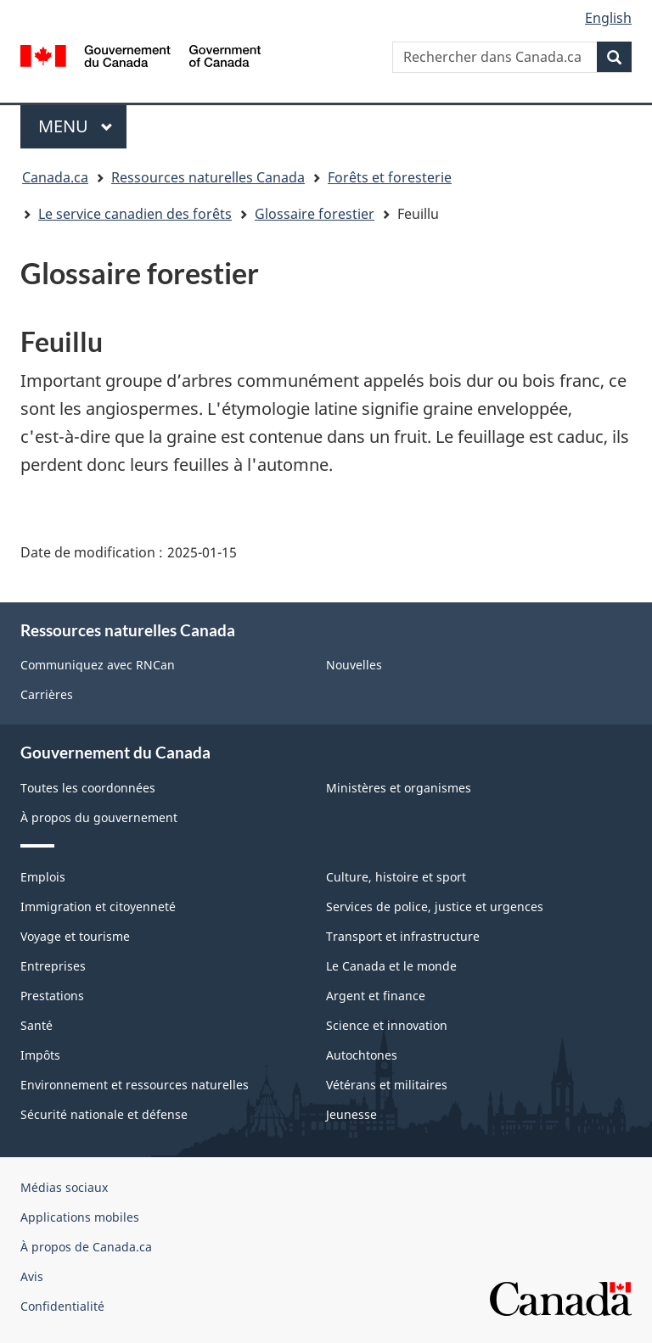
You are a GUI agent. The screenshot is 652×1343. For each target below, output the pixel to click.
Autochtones (361, 1055)
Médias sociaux (64, 1187)
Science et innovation (386, 1025)
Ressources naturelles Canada (208, 177)
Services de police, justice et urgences (434, 906)
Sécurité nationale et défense (104, 1114)
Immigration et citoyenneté (98, 906)
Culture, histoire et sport (396, 877)
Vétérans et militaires (386, 1085)
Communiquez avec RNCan (97, 665)
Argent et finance (375, 996)
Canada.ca (55, 177)
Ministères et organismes (398, 788)
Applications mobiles (79, 1217)
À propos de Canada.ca (86, 1247)
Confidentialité (62, 1306)
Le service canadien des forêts (135, 213)
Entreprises (53, 966)
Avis (31, 1276)
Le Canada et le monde (391, 966)
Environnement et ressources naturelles (134, 1085)
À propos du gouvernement (98, 817)
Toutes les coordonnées (87, 788)
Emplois (42, 877)
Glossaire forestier (314, 213)
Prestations (52, 996)
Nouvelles (354, 665)
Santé (36, 1025)
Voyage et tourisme (75, 936)
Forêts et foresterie (390, 177)
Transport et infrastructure (403, 936)
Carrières (46, 694)
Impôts (40, 1055)
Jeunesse (351, 1114)
